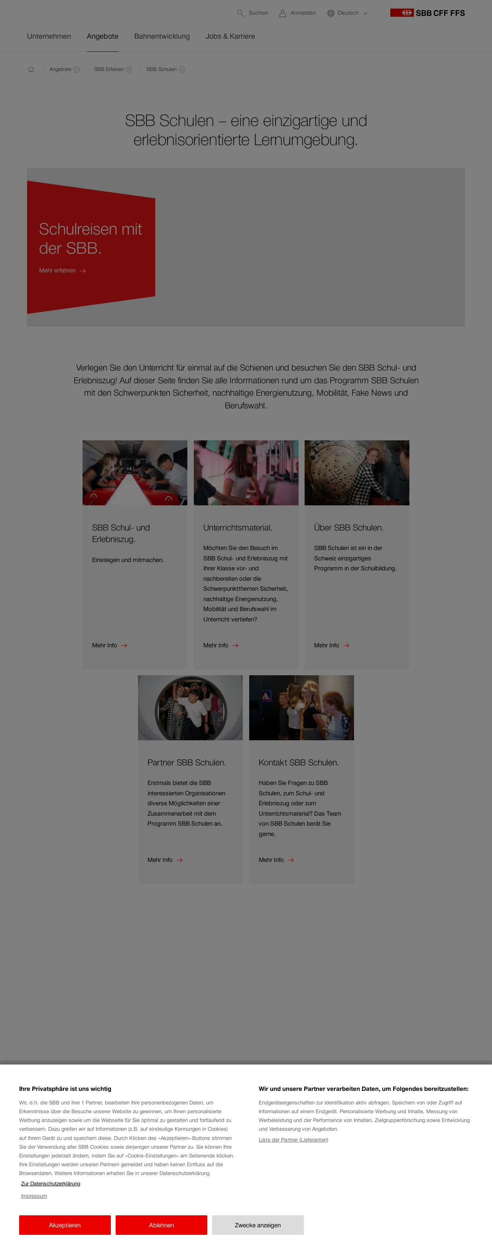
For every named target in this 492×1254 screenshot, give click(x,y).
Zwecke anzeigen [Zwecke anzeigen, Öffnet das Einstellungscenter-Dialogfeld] (258, 1231)
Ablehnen (161, 1231)
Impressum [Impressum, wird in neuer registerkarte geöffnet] (34, 1203)
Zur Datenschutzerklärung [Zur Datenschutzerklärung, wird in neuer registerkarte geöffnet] (50, 1190)
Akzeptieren (65, 1231)
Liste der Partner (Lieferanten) (293, 1147)
